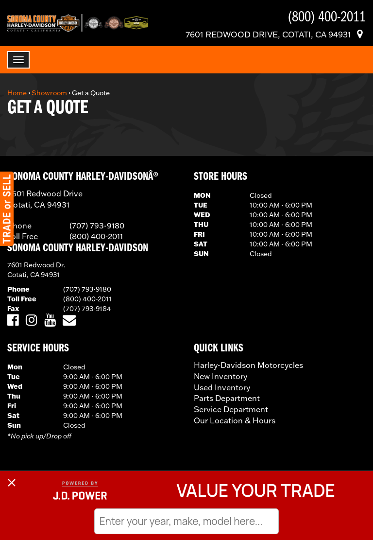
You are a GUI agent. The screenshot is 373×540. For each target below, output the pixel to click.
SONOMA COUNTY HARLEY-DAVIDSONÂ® (82, 177)
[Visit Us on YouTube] (49, 321)
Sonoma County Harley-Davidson (77, 248)
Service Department (231, 409)
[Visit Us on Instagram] (31, 321)
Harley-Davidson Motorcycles (248, 365)
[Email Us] (69, 321)
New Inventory (220, 376)
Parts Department (227, 398)
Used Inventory (222, 387)
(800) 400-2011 (87, 299)
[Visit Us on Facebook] (12, 321)
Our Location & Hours (234, 420)
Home (17, 92)
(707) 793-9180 (87, 289)
